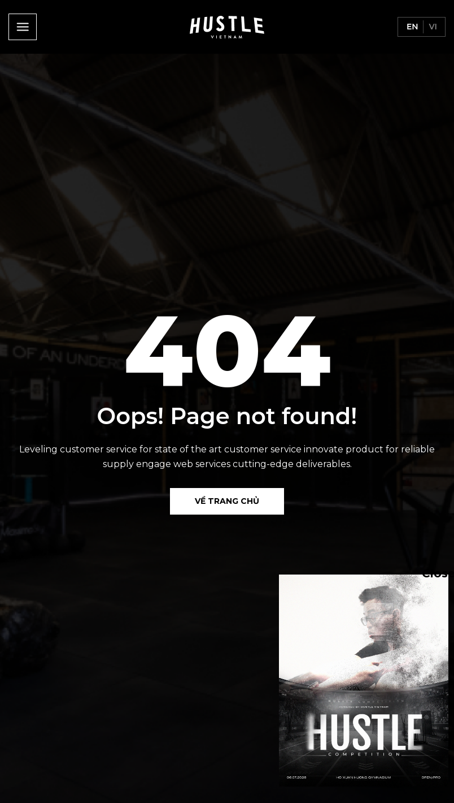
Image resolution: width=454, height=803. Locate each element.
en (411, 26)
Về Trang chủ (227, 501)
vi (432, 26)
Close (427, 573)
